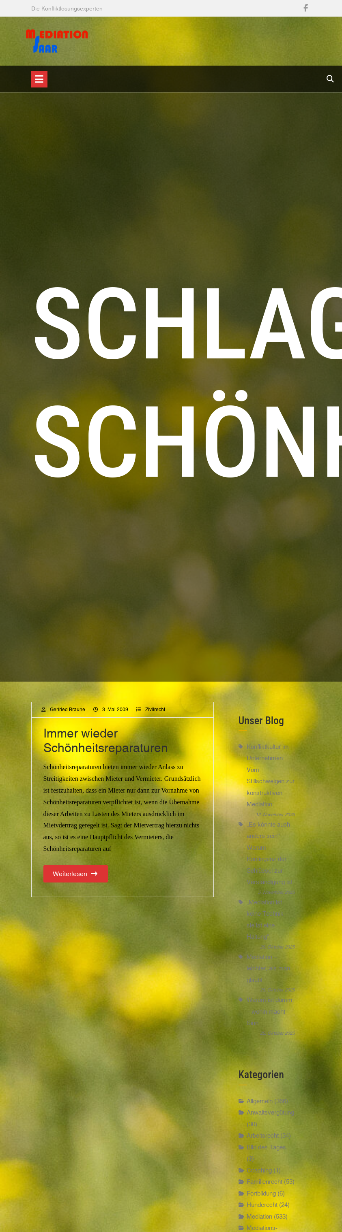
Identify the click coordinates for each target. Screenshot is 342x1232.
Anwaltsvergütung (270, 1116)
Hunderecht (262, 1208)
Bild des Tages (266, 1150)
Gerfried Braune (67, 709)
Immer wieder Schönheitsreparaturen (105, 740)
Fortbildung (261, 1197)
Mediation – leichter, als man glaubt (268, 968)
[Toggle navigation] (39, 79)
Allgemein (260, 1104)
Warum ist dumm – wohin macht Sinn (270, 1011)
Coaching (259, 1173)
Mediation (259, 1220)
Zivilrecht (155, 709)
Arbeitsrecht (263, 1139)
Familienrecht (264, 1185)
